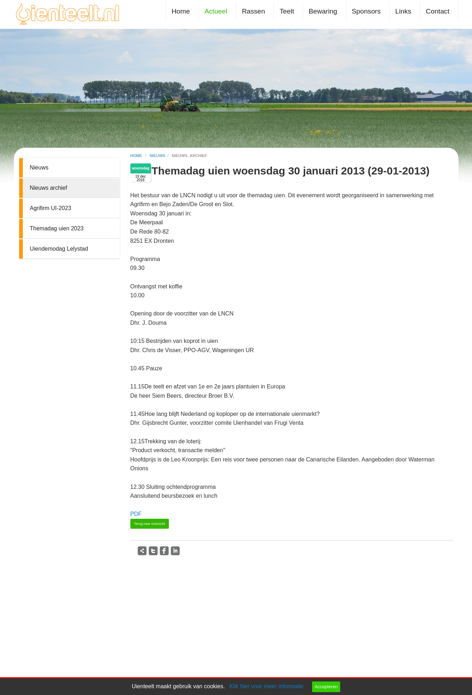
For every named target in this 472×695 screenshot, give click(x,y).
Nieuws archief (48, 188)
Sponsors (366, 11)
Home (181, 11)
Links (403, 11)
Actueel (215, 11)
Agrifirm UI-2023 (50, 208)
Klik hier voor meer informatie (266, 686)
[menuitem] (182, 11)
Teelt (287, 11)
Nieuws (39, 167)
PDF (136, 514)
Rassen (253, 11)
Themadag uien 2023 (57, 228)
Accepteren (326, 686)
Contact (437, 11)
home (136, 155)
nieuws (157, 155)
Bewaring (323, 11)
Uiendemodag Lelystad (59, 249)
